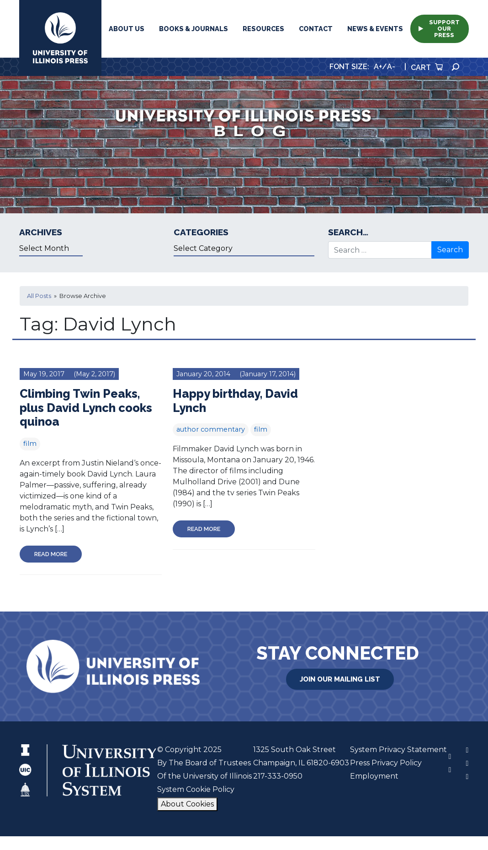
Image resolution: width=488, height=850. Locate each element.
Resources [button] (263, 28)
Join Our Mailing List (340, 679)
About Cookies (187, 804)
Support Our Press (439, 28)
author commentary (210, 429)
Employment (374, 776)
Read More (50, 554)
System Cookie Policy (195, 789)
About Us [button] (126, 28)
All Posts (39, 295)
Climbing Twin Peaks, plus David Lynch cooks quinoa (86, 407)
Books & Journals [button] (193, 28)
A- (391, 66)
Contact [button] (316, 28)
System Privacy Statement (398, 749)
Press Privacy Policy (386, 762)
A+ (378, 66)
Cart (427, 67)
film (30, 443)
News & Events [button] (375, 28)
